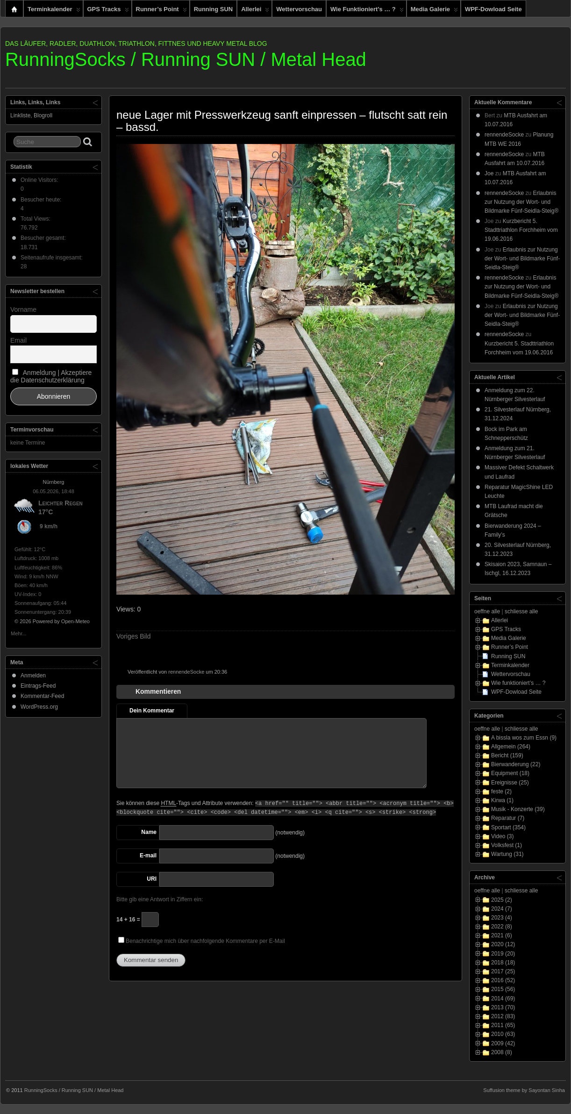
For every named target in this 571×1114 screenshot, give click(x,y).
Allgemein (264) (510, 746)
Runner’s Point (161, 11)
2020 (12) (503, 944)
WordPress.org (39, 707)
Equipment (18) (510, 773)
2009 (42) (503, 1043)
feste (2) (501, 791)
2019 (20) (503, 953)
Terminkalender (54, 11)
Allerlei (255, 11)
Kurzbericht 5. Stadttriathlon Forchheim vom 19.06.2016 (521, 230)
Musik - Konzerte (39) (518, 809)
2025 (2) (501, 900)
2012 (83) (503, 1016)
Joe (489, 173)
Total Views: (36, 219)
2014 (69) (503, 998)
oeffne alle (487, 611)
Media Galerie (434, 11)
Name (149, 832)
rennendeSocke (186, 672)
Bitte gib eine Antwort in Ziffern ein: (159, 899)
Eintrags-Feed (38, 686)
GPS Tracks (108, 11)
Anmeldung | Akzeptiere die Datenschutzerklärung (51, 376)
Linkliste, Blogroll (31, 115)
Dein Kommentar (151, 710)
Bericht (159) (507, 755)
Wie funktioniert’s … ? (367, 11)
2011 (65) (503, 1025)
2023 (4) (501, 917)
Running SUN (213, 9)
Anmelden (33, 675)
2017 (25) (503, 971)
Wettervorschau (299, 9)
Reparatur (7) (507, 818)
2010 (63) (503, 1034)
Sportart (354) (508, 827)
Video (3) (502, 836)
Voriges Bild (133, 636)
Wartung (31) (507, 854)
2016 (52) (503, 980)
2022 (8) (501, 926)
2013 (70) (503, 1007)
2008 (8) (501, 1052)
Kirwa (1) (502, 800)
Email (18, 340)
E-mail (148, 855)
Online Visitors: (40, 180)
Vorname (23, 309)
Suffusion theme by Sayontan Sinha (524, 1090)
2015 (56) (503, 989)
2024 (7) (501, 909)
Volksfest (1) (506, 845)
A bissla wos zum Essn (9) (524, 737)
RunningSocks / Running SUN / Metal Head (185, 59)
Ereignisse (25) (510, 782)
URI (152, 879)
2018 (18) (503, 962)
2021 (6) (501, 935)
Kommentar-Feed (42, 696)
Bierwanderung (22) (515, 764)
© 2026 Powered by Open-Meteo (52, 621)
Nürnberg (53, 482)
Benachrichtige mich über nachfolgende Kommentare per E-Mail (201, 940)
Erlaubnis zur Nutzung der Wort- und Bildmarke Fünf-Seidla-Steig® (521, 202)
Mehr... (19, 633)
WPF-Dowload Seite (493, 9)
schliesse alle (521, 611)
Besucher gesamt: (44, 238)
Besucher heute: (42, 199)
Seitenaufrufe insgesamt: (52, 257)
